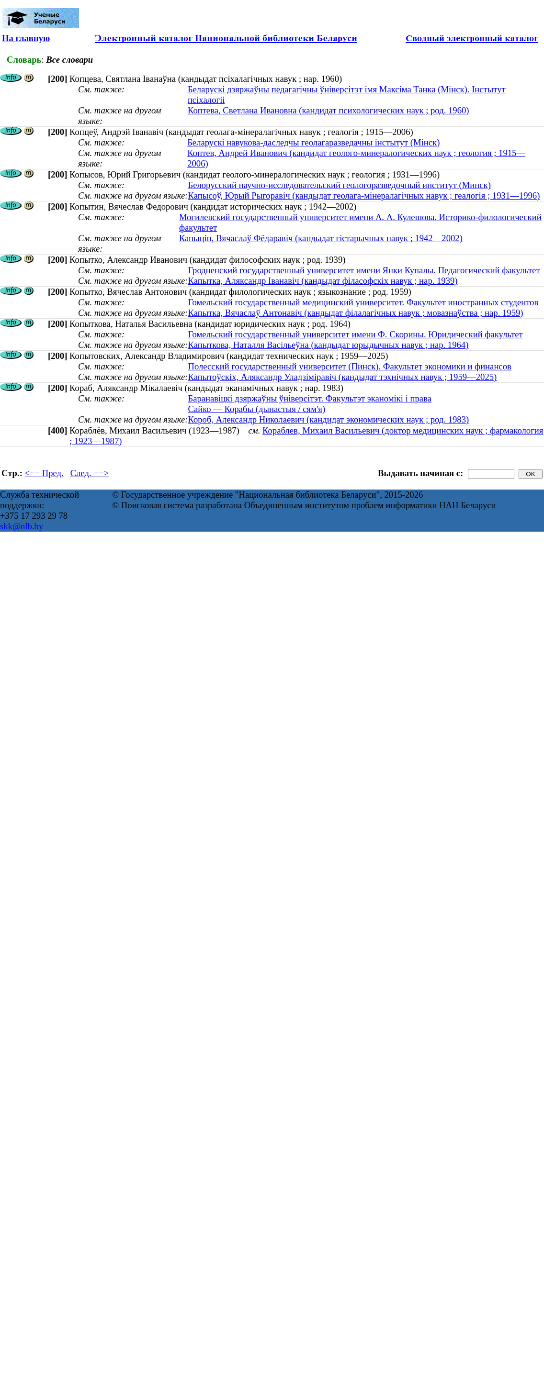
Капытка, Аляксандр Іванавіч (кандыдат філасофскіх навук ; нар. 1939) (322, 281)
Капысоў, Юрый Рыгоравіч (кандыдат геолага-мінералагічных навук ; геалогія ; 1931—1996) (364, 195)
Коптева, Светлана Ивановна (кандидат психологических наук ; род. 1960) (328, 110)
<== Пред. (44, 473)
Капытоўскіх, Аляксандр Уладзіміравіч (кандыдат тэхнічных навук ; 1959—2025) (342, 377)
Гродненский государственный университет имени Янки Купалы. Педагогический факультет (364, 270)
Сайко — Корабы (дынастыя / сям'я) (256, 409)
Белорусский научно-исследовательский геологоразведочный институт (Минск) (339, 185)
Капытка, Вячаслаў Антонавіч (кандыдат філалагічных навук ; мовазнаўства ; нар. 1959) (355, 313)
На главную (26, 38)
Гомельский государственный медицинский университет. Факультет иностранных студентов (363, 302)
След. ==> (89, 473)
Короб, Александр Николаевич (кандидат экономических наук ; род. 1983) (328, 419)
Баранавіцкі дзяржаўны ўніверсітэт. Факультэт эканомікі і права (309, 398)
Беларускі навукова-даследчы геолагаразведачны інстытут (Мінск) (313, 142)
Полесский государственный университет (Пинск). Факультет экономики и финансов (349, 366)
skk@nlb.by (21, 526)
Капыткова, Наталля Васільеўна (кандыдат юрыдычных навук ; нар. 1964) (328, 345)
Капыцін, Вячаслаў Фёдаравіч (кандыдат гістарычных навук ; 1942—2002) (321, 238)
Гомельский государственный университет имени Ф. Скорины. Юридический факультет (355, 334)
